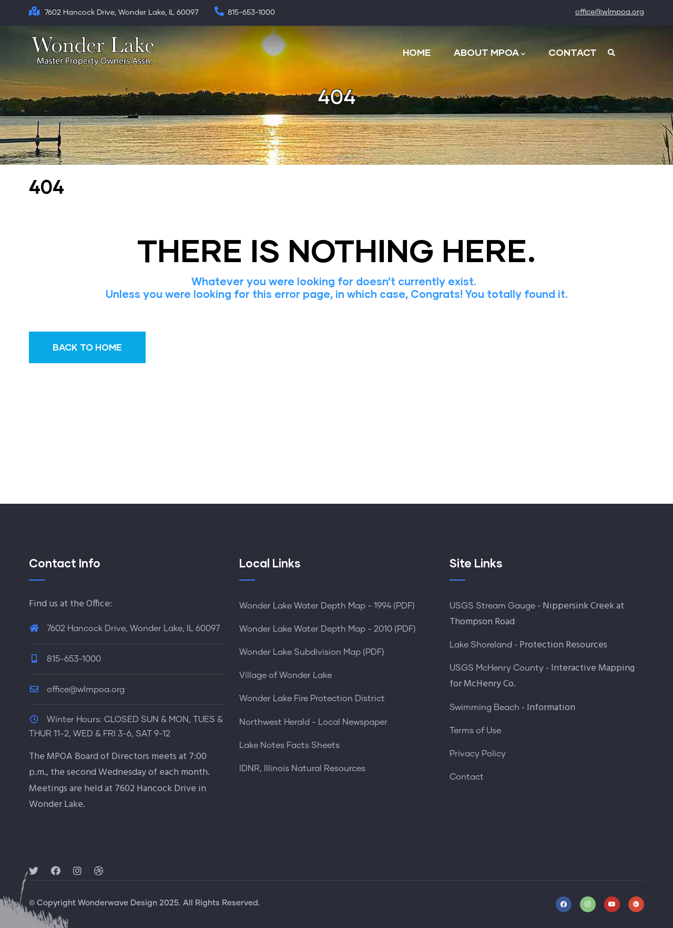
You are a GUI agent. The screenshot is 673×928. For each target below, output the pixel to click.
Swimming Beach (484, 707)
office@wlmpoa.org (609, 12)
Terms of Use (475, 730)
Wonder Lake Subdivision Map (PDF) (311, 652)
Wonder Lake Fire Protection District (312, 698)
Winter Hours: (74, 719)
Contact (467, 777)
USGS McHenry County (497, 668)
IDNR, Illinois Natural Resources (302, 768)
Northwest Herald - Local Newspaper (313, 722)
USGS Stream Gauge (492, 606)
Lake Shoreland (481, 645)
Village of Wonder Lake (285, 675)
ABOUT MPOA (489, 52)
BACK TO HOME (87, 347)
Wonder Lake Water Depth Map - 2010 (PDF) (327, 629)
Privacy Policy (478, 754)
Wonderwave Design (117, 903)
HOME (417, 52)
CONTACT (572, 52)
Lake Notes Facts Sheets (289, 745)
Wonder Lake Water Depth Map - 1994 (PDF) (327, 606)
